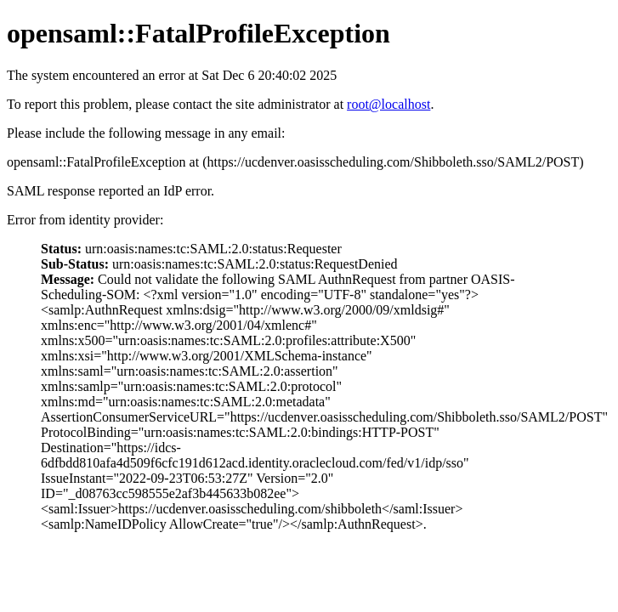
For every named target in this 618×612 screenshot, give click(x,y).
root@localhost (388, 104)
